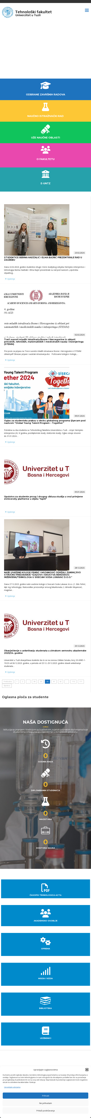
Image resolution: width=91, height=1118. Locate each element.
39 (41, 681)
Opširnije (10, 279)
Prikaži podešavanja (45, 1110)
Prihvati (45, 1095)
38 (34, 681)
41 (54, 681)
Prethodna (8, 681)
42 (60, 681)
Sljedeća (7, 685)
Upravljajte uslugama (12, 1087)
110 (73, 681)
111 (80, 681)
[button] (87, 1069)
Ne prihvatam (45, 1103)
